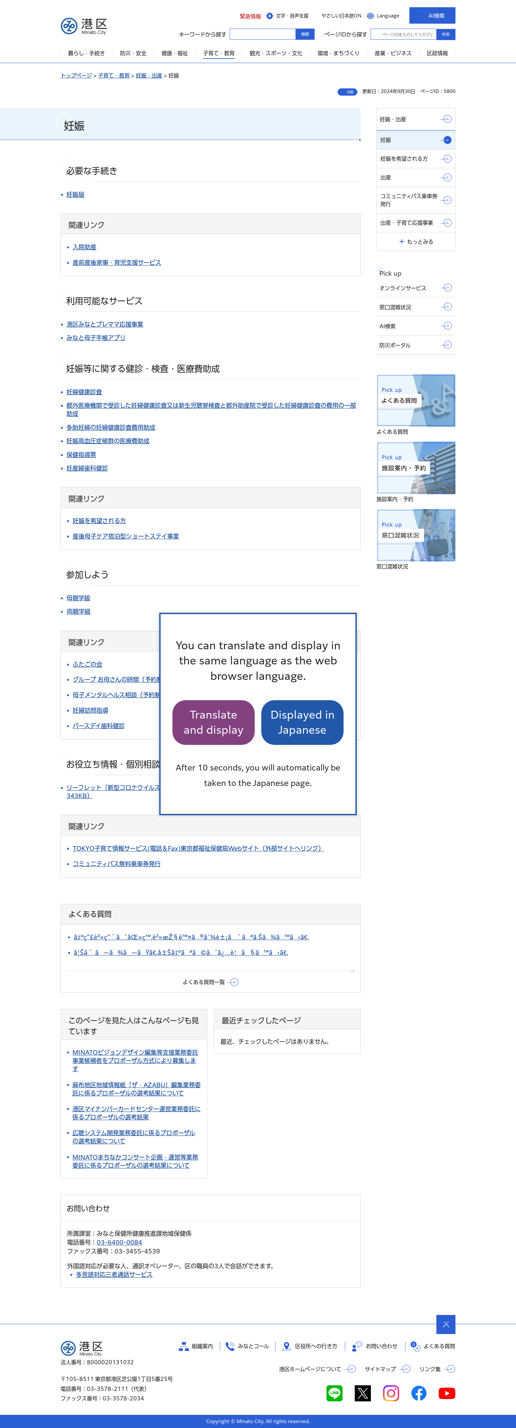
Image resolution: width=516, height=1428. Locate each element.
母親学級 (78, 598)
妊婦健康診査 (84, 392)
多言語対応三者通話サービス (114, 1275)
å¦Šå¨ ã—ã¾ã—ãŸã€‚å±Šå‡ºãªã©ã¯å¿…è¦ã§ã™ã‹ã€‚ (181, 953)
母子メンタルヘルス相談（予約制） (120, 695)
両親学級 (78, 611)
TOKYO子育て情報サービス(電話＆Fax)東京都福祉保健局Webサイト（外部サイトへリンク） (198, 848)
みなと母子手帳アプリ (96, 338)
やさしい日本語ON (342, 15)
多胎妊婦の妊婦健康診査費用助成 (110, 427)
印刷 (350, 92)
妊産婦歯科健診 (87, 468)
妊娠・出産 (149, 75)
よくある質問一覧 (204, 982)
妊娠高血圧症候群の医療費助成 (107, 441)
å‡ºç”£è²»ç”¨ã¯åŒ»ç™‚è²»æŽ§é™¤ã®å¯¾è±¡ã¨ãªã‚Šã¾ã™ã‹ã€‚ (191, 937)
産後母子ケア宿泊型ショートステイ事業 (126, 536)
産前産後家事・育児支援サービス (117, 262)
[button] (245, 15)
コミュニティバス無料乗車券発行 (117, 864)
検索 (446, 34)
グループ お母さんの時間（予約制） (120, 679)
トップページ (76, 75)
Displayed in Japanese (303, 722)
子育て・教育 (114, 75)
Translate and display (214, 722)
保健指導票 (81, 455)
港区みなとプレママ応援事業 (104, 324)
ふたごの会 (87, 664)
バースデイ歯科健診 (99, 726)
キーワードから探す (236, 34)
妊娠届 (75, 194)
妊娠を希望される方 (99, 521)
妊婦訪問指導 (90, 710)
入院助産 (84, 247)
